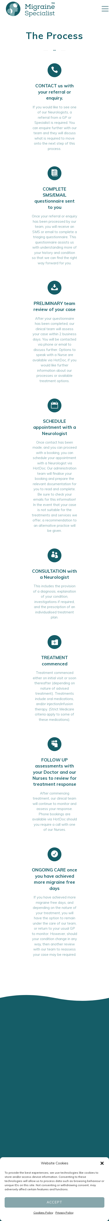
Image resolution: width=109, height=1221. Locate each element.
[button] (102, 1163)
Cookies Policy (43, 1212)
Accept (54, 1202)
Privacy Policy (64, 1212)
